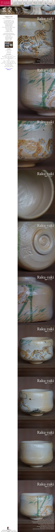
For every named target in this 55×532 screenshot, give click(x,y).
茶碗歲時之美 (9, 69)
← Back (6, 68)
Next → (12, 68)
